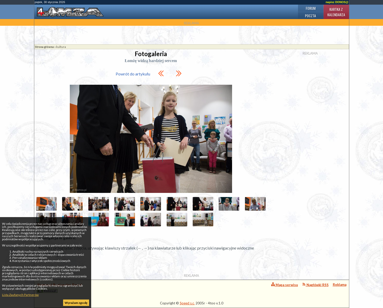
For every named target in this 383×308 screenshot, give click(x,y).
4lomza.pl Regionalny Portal (59, 288)
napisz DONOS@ (337, 2)
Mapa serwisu (284, 285)
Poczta (310, 15)
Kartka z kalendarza (336, 11)
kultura (61, 46)
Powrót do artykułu (133, 73)
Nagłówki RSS (315, 285)
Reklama (339, 285)
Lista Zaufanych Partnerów (20, 295)
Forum (311, 8)
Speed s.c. (187, 303)
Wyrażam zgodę (76, 303)
